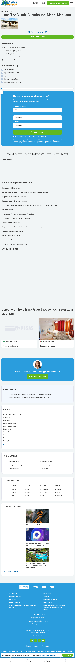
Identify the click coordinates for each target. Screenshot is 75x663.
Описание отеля (14, 154)
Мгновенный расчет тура (37, 376)
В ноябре (43, 495)
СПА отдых (44, 468)
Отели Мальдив (14, 394)
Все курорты (7, 445)
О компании (13, 594)
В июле (27, 492)
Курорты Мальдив (28, 394)
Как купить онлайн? (50, 600)
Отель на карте (61, 154)
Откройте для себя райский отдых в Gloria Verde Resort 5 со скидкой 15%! (37, 565)
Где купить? (47, 603)
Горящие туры (14, 603)
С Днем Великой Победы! (34, 525)
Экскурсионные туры (16, 465)
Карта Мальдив (14, 397)
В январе (58, 492)
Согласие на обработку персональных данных (43, 142)
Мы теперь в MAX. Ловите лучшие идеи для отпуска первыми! (37, 544)
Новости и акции (15, 597)
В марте (13, 490)
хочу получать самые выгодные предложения (29, 136)
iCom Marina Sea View (10, 346)
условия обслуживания (65, 651)
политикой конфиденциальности (48, 655)
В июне (27, 490)
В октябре (43, 492)
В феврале (58, 495)
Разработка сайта (32, 646)
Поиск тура (47, 594)
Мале (5, 438)
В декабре (58, 490)
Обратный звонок (37, 618)
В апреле (13, 492)
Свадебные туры (46, 465)
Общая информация (44, 394)
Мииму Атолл (7, 441)
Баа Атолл (6, 420)
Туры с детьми (14, 468)
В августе (28, 495)
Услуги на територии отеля (38, 154)
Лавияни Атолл (8, 435)
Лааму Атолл (7, 432)
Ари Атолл (6, 417)
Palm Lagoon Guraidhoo (48, 346)
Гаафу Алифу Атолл (9, 423)
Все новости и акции (11, 572)
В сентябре (44, 490)
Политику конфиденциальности (50, 140)
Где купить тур (37, 624)
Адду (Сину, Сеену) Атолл (12, 414)
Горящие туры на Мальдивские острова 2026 (37, 397)
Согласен (67, 655)
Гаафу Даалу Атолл (9, 426)
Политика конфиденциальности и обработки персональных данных (54, 607)
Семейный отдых (46, 462)
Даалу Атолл (7, 429)
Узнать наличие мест (37, 37)
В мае (12, 495)
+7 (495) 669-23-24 (39, 3)
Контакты (12, 600)
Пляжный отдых (14, 462)
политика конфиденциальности (47, 651)
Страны (46, 597)
